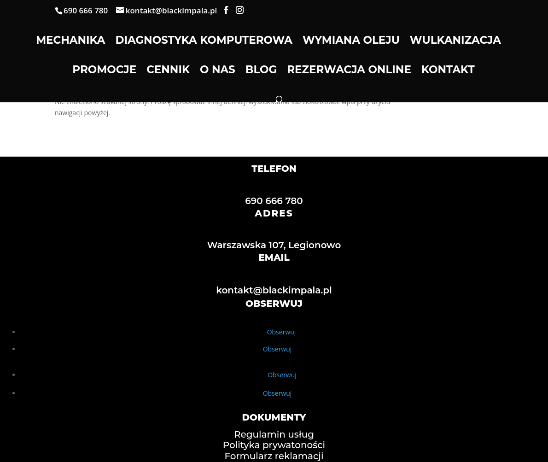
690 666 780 (274, 200)
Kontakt (448, 71)
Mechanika (70, 42)
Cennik (168, 71)
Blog (261, 71)
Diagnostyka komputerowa (203, 42)
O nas (217, 71)
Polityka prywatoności (274, 444)
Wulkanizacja (455, 42)
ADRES (274, 213)
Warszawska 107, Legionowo (274, 245)
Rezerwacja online (349, 71)
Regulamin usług (274, 434)
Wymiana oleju (351, 42)
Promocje (104, 71)
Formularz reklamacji (273, 456)
